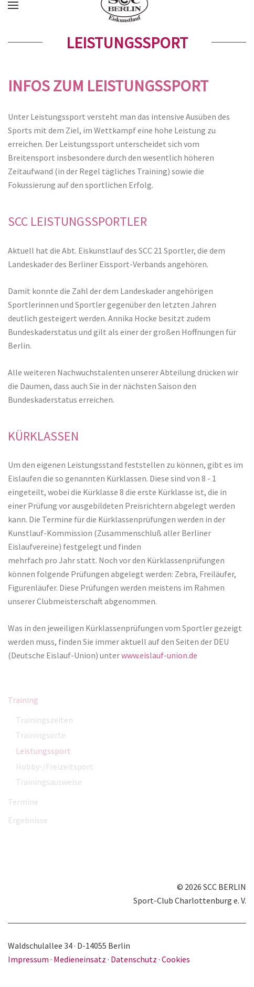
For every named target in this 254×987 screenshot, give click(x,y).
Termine (23, 801)
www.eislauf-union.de (159, 655)
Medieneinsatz (80, 959)
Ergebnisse (28, 820)
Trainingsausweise (49, 781)
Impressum (29, 959)
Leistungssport (43, 751)
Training (23, 700)
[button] (13, 5)
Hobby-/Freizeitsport (54, 766)
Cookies (176, 959)
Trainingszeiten (44, 720)
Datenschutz (134, 959)
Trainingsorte (41, 735)
